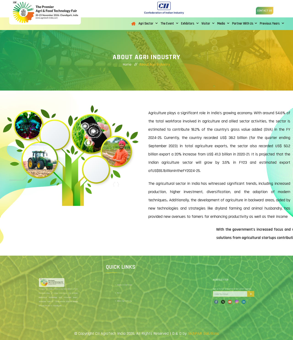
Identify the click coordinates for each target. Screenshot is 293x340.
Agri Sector (147, 23)
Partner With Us (244, 23)
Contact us (264, 10)
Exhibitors (189, 23)
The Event (169, 23)
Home (127, 64)
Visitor (207, 23)
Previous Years (272, 23)
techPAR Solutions (203, 333)
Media (223, 23)
